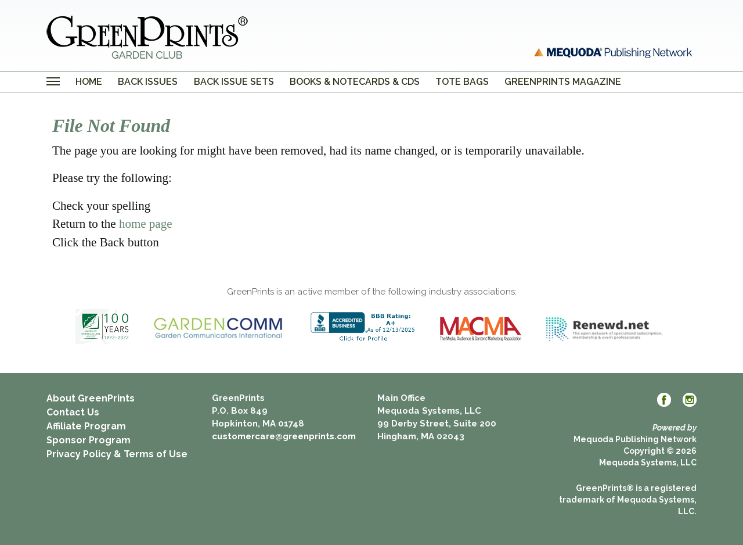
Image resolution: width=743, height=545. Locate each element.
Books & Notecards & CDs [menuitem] (355, 81)
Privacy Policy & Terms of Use (116, 454)
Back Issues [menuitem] (148, 81)
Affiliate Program (86, 426)
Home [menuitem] (88, 81)
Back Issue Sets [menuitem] (234, 81)
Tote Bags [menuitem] (462, 81)
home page (145, 224)
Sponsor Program (88, 440)
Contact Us (72, 412)
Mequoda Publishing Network (635, 439)
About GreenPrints (90, 398)
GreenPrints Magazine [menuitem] (562, 81)
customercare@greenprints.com (284, 436)
